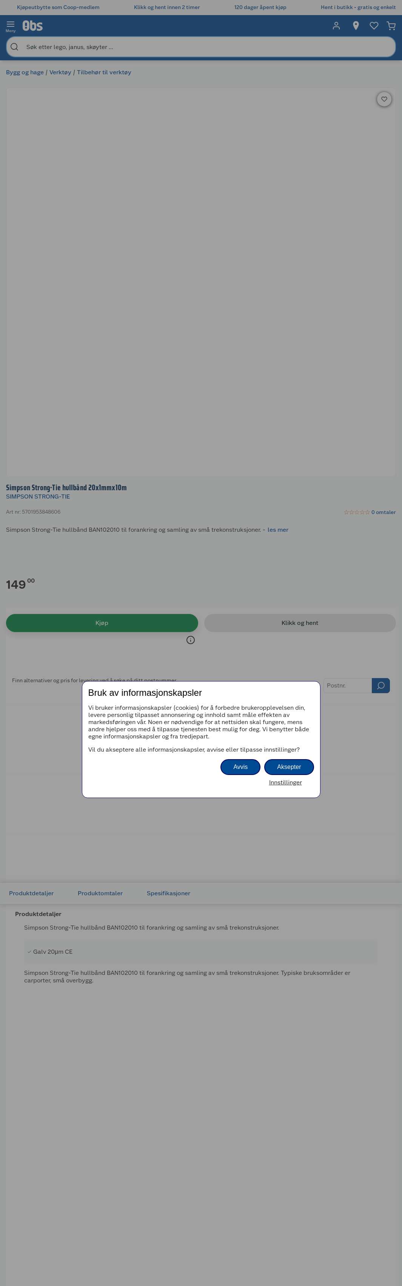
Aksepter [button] (289, 767)
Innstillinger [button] (285, 782)
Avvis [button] (240, 767)
